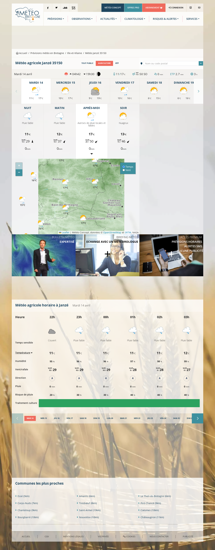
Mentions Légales (73, 536)
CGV (47, 536)
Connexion (176, 7)
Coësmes (148, 510)
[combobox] (173, 63)
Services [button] (191, 19)
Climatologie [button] (133, 19)
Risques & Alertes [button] (165, 19)
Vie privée (103, 536)
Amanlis (86, 496)
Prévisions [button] (55, 19)
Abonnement (153, 7)
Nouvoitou (88, 517)
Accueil (21, 53)
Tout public (87, 63)
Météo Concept (112, 7)
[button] (22, 202)
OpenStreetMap (112, 232)
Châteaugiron (151, 517)
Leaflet (64, 232)
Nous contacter (159, 536)
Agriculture (104, 63)
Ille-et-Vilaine (74, 53)
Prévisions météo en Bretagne (47, 53)
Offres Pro (133, 7)
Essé (22, 496)
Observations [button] (81, 19)
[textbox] (173, 63)
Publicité (188, 536)
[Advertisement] (107, 37)
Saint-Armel (88, 510)
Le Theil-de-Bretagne (154, 496)
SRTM (128, 232)
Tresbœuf (87, 503)
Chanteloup (26, 510)
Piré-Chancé (149, 503)
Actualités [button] (107, 19)
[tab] (30, 418)
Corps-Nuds (26, 503)
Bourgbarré (27, 517)
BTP (117, 63)
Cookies (129, 536)
